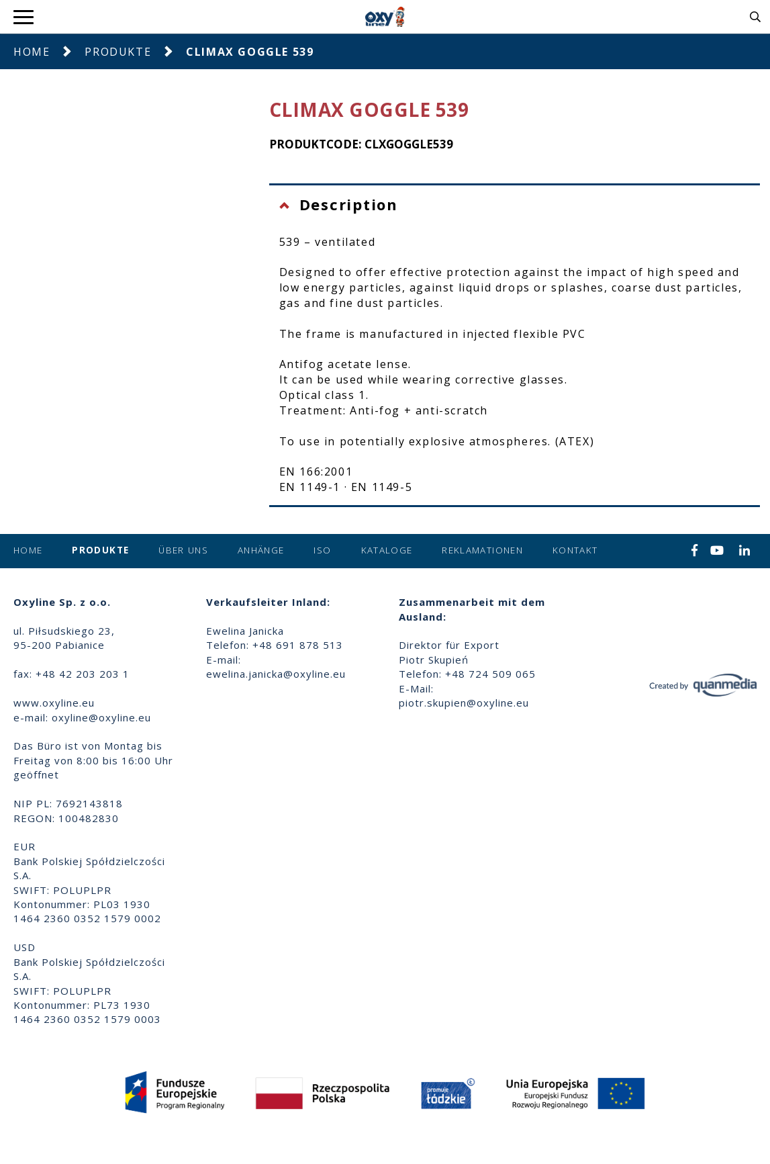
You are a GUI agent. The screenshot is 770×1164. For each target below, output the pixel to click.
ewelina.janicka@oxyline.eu (276, 673)
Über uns (183, 550)
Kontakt (574, 550)
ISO (322, 550)
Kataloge (387, 550)
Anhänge (261, 550)
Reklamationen (482, 550)
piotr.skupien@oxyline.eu (464, 702)
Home (31, 51)
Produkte (118, 51)
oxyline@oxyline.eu (101, 717)
